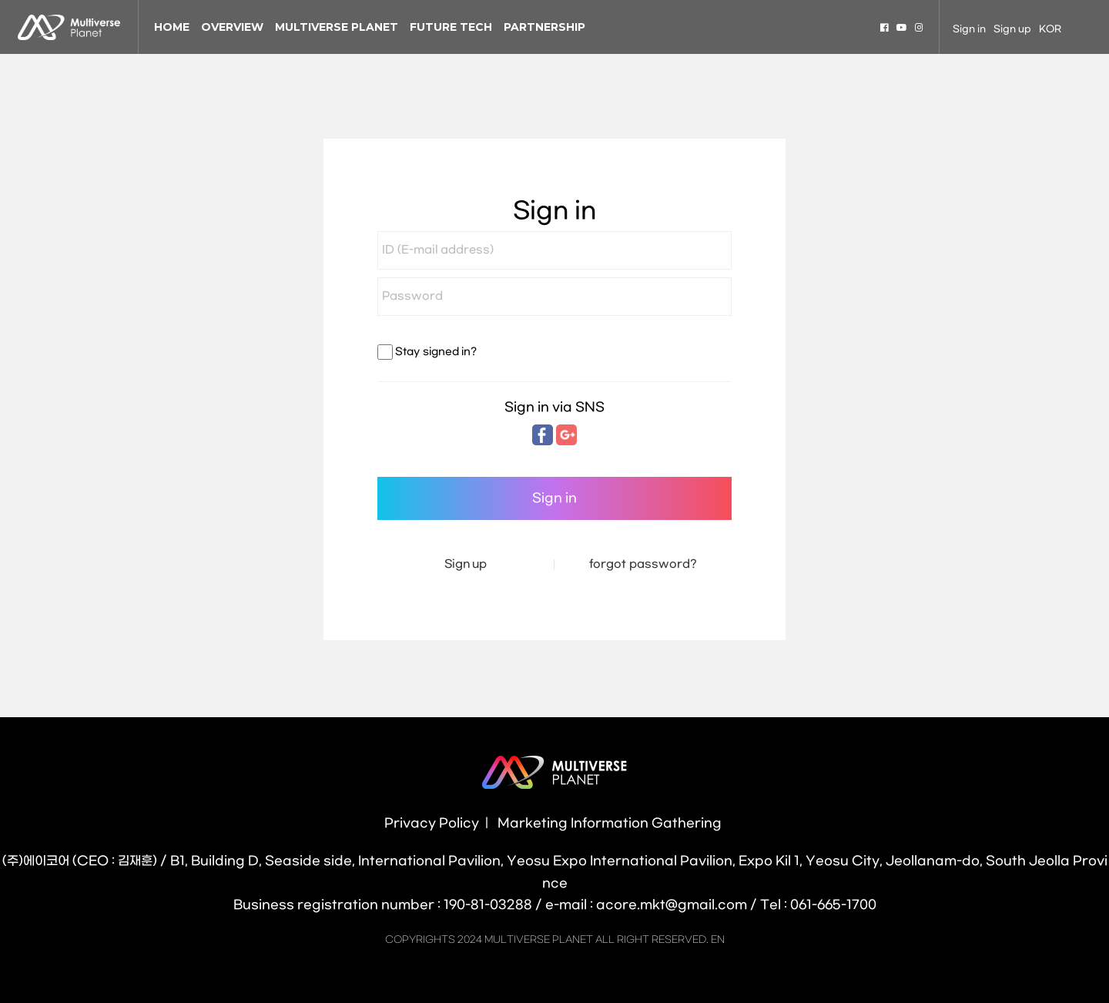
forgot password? (643, 564)
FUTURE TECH (451, 27)
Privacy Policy (431, 823)
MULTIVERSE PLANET (336, 27)
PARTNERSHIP (544, 27)
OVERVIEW (232, 27)
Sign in (969, 29)
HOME (171, 27)
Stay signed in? (435, 351)
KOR (1050, 29)
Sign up (1012, 29)
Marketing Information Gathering (610, 823)
